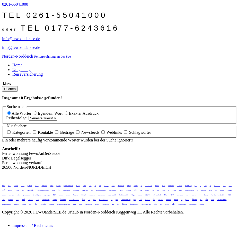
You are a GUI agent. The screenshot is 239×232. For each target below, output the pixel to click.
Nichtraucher (66, 190)
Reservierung (221, 200)
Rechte (187, 195)
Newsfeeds (88, 132)
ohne (52, 185)
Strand (128, 190)
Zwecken (229, 190)
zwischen (30, 199)
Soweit (37, 199)
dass (111, 199)
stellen (90, 185)
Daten (194, 199)
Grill (84, 185)
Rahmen (51, 204)
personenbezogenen (74, 199)
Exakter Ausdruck (82, 113)
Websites (222, 190)
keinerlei (61, 195)
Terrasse (75, 195)
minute (22, 185)
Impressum (217, 185)
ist (154, 199)
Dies (9, 185)
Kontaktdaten (92, 195)
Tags (133, 195)
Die (83, 199)
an (113, 204)
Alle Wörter (19, 113)
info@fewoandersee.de (21, 39)
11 (200, 195)
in (95, 185)
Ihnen (205, 195)
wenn (17, 199)
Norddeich (16, 204)
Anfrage (106, 185)
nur (118, 204)
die (36, 204)
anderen (3, 199)
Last (205, 185)
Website (188, 185)
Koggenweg (6, 204)
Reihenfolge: (17, 118)
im (59, 190)
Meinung (187, 199)
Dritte (147, 190)
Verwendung (45, 199)
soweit (10, 190)
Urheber (168, 199)
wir (163, 190)
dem (172, 195)
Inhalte (63, 199)
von (17, 190)
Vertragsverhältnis (189, 190)
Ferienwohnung (125, 199)
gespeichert (192, 204)
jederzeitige (160, 199)
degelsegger (47, 195)
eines (224, 185)
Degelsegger (147, 199)
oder (173, 204)
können (171, 186)
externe (230, 185)
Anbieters (88, 204)
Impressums (203, 190)
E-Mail (84, 195)
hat (181, 199)
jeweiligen (37, 195)
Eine (210, 190)
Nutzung (37, 185)
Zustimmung (183, 204)
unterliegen (11, 195)
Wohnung (68, 195)
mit (135, 190)
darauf (80, 204)
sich (140, 199)
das (135, 199)
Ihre (23, 190)
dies (229, 195)
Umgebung (21, 69)
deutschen (202, 204)
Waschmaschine (146, 204)
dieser (10, 200)
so (197, 190)
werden (43, 204)
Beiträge (65, 132)
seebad (4, 195)
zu (100, 185)
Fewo (147, 195)
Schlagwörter (137, 132)
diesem (97, 204)
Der (3, 185)
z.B (210, 185)
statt (216, 190)
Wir (141, 185)
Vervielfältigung (103, 199)
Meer (165, 195)
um (158, 190)
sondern (194, 195)
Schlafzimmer (112, 190)
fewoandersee (134, 204)
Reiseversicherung (27, 74)
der (53, 190)
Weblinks (112, 132)
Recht (113, 185)
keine (135, 186)
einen (92, 190)
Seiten (24, 204)
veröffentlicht (148, 185)
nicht (58, 185)
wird (18, 195)
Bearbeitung (76, 190)
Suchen (10, 89)
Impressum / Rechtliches (32, 225)
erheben (44, 186)
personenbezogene (63, 204)
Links (124, 204)
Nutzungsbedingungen (43, 190)
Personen (121, 186)
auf (3, 190)
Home (17, 65)
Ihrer (174, 190)
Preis (201, 199)
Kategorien (19, 132)
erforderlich (157, 195)
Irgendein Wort (49, 113)
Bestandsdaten (101, 195)
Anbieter (30, 190)
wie (180, 190)
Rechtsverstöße (124, 195)
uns (212, 199)
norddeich (179, 185)
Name (54, 200)
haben (30, 186)
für (207, 199)
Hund (121, 190)
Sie (54, 195)
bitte (89, 199)
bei (161, 204)
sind (141, 190)
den (74, 204)
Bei (169, 190)
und (23, 199)
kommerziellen (68, 185)
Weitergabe (105, 204)
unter (176, 200)
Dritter (94, 199)
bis (117, 200)
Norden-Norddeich (217, 195)
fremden (140, 195)
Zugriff (77, 185)
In (200, 185)
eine (163, 186)
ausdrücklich (112, 195)
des (155, 204)
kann (195, 185)
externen (85, 190)
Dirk (153, 190)
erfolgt (167, 204)
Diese (16, 186)
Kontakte (43, 132)
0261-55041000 (15, 4)
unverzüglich (180, 195)
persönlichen (26, 195)
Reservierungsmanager (101, 190)
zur (30, 204)
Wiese (157, 185)
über (128, 186)
